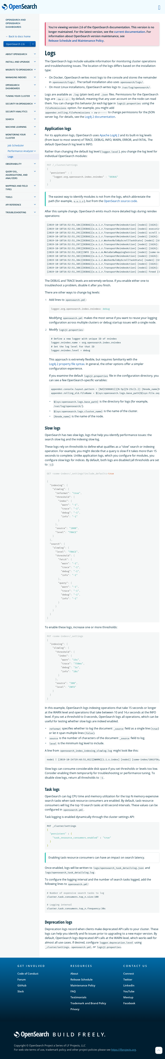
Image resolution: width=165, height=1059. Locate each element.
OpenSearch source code (120, 201)
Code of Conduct (27, 973)
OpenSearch (20, 7)
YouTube (128, 991)
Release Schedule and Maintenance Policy (76, 41)
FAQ (73, 991)
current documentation (129, 32)
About (74, 973)
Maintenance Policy (82, 985)
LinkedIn (128, 985)
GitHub (21, 985)
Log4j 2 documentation (100, 117)
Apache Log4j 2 (109, 135)
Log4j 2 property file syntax (66, 364)
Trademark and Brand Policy (88, 1003)
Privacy (74, 1009)
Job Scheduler (16, 145)
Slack (20, 991)
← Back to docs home (18, 36)
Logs (10, 156)
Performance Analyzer (20, 151)
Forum (21, 979)
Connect (128, 973)
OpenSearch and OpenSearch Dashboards (16, 23)
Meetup (128, 997)
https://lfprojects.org (123, 1049)
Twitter (127, 979)
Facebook (129, 1003)
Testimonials (78, 997)
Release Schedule (81, 979)
